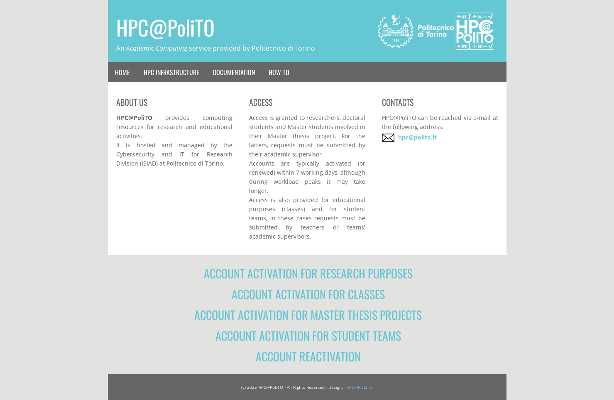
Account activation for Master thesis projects (308, 315)
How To (279, 72)
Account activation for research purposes (308, 273)
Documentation (234, 72)
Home (122, 72)
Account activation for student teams (308, 335)
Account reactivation (308, 356)
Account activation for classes (308, 294)
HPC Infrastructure (171, 72)
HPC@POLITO (359, 387)
